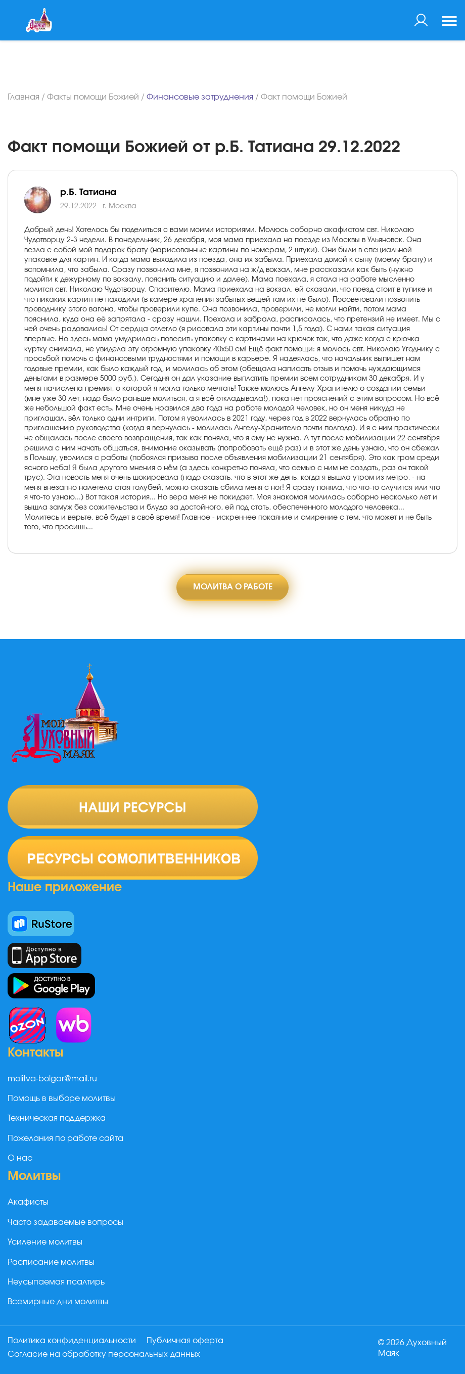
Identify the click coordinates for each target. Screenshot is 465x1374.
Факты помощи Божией (93, 97)
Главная (23, 97)
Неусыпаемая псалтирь (56, 1284)
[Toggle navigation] (449, 22)
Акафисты (28, 1205)
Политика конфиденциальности (72, 1343)
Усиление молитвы (45, 1245)
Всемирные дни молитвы (58, 1305)
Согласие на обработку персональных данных (104, 1355)
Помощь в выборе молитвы (62, 1101)
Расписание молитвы (51, 1265)
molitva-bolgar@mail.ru (52, 1081)
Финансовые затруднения (200, 97)
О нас (20, 1161)
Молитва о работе (232, 588)
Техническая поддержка (57, 1121)
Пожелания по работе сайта (65, 1141)
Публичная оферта (188, 1343)
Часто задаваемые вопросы (65, 1225)
